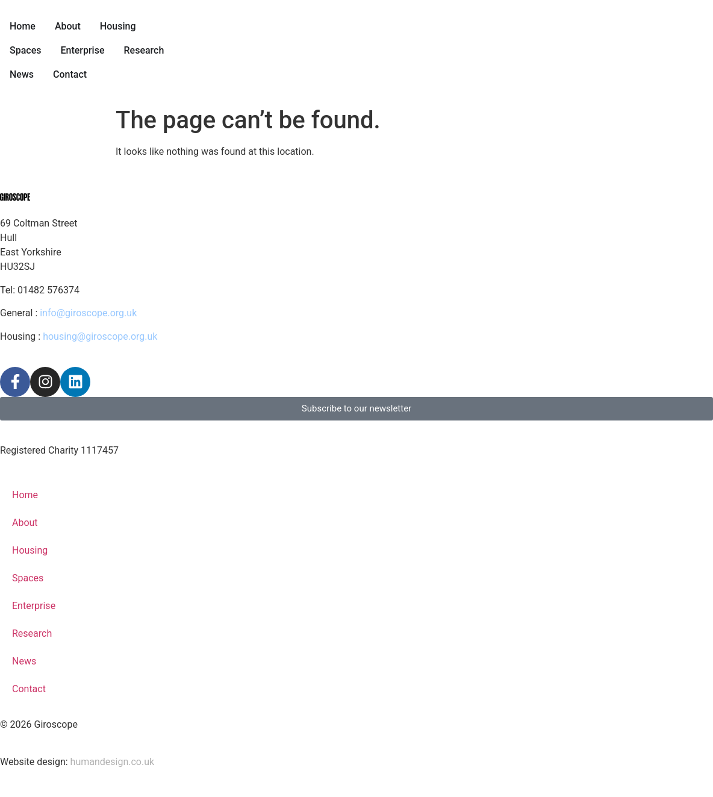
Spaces (27, 578)
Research (32, 633)
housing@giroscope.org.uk (100, 336)
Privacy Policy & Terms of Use (66, 427)
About (25, 522)
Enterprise (33, 605)
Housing (30, 550)
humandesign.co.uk (112, 761)
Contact (29, 689)
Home (25, 495)
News (24, 661)
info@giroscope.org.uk (88, 313)
